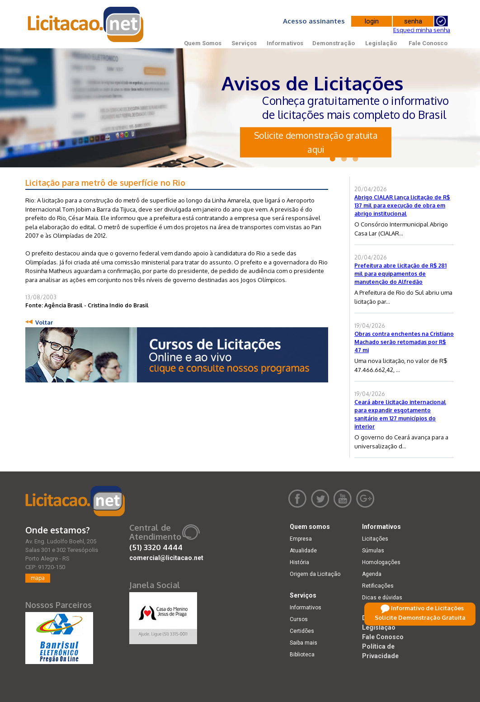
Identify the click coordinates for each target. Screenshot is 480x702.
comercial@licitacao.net (166, 557)
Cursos (299, 619)
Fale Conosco (428, 43)
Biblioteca (302, 654)
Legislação (381, 43)
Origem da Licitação (315, 574)
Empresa (301, 539)
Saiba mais (303, 643)
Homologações (381, 562)
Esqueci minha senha (421, 29)
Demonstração (333, 43)
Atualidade (303, 550)
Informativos (285, 43)
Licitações (375, 539)
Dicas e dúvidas (382, 597)
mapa (38, 578)
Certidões (302, 631)
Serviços (244, 43)
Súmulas (373, 550)
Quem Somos (202, 43)
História (299, 562)
